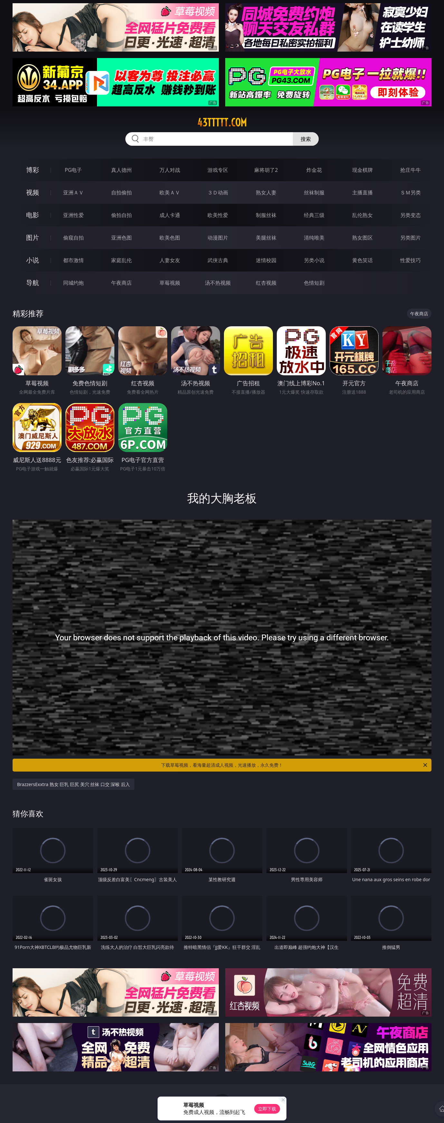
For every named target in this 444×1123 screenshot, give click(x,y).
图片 (32, 237)
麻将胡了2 (266, 169)
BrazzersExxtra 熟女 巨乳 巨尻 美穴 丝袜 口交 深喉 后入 (73, 784)
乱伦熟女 (362, 215)
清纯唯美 (314, 237)
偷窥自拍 (73, 237)
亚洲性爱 (73, 215)
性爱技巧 (410, 260)
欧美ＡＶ (169, 192)
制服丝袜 (266, 215)
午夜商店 (121, 282)
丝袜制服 (314, 192)
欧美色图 (169, 237)
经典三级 (314, 215)
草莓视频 (169, 282)
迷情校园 (266, 260)
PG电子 (73, 169)
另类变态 (410, 215)
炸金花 (314, 169)
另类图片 (410, 237)
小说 (32, 260)
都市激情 (73, 260)
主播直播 (362, 192)
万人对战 (169, 169)
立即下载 (267, 1109)
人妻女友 (169, 260)
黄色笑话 (362, 260)
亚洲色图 (121, 237)
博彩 (32, 169)
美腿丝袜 (266, 237)
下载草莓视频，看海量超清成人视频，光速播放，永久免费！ (294, 765)
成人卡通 (169, 215)
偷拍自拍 (121, 215)
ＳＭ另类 (410, 192)
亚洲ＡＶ (73, 192)
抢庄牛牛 (410, 169)
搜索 (306, 139)
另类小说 (314, 260)
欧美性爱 (218, 215)
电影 (32, 215)
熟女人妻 (266, 192)
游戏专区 (218, 169)
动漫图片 (218, 237)
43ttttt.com (222, 122)
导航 (32, 282)
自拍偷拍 (121, 192)
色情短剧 (314, 282)
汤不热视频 (218, 282)
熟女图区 (362, 237)
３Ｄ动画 (218, 192)
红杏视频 (266, 282)
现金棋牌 (362, 169)
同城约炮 (73, 282)
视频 (32, 192)
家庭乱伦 (121, 260)
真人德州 (121, 169)
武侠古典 (218, 260)
